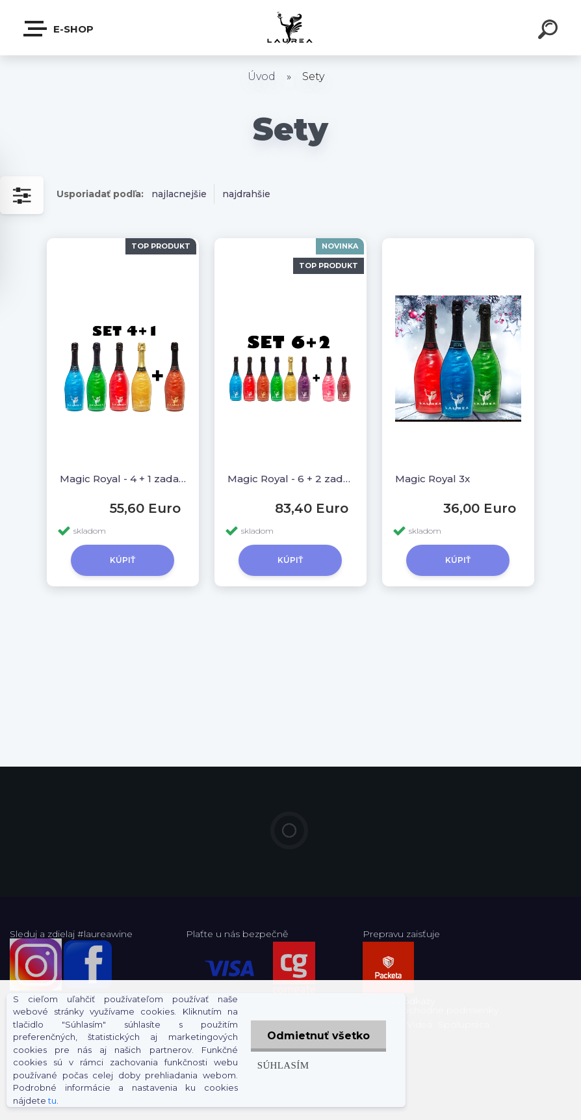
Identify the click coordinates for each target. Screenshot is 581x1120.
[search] (550, 31)
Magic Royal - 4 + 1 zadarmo (123, 478)
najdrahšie (246, 194)
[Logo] (290, 28)
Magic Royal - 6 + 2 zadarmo (290, 478)
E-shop (59, 28)
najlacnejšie (179, 194)
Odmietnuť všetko (318, 1036)
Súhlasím (283, 1065)
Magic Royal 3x (432, 478)
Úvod (262, 76)
